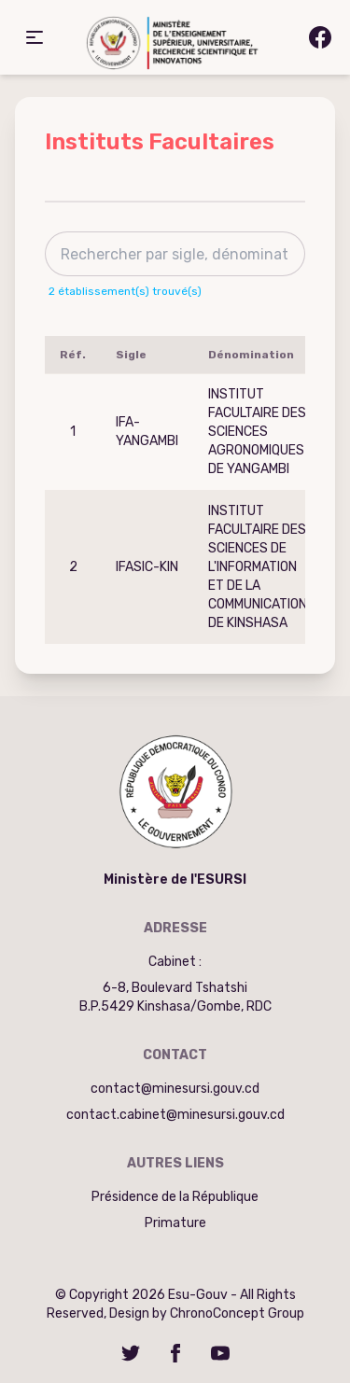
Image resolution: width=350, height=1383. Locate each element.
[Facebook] (175, 1353)
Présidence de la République (175, 1197)
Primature (175, 1223)
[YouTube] (220, 1353)
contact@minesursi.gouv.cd (175, 1089)
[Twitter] (131, 1353)
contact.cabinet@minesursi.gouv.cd (175, 1115)
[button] (34, 37)
